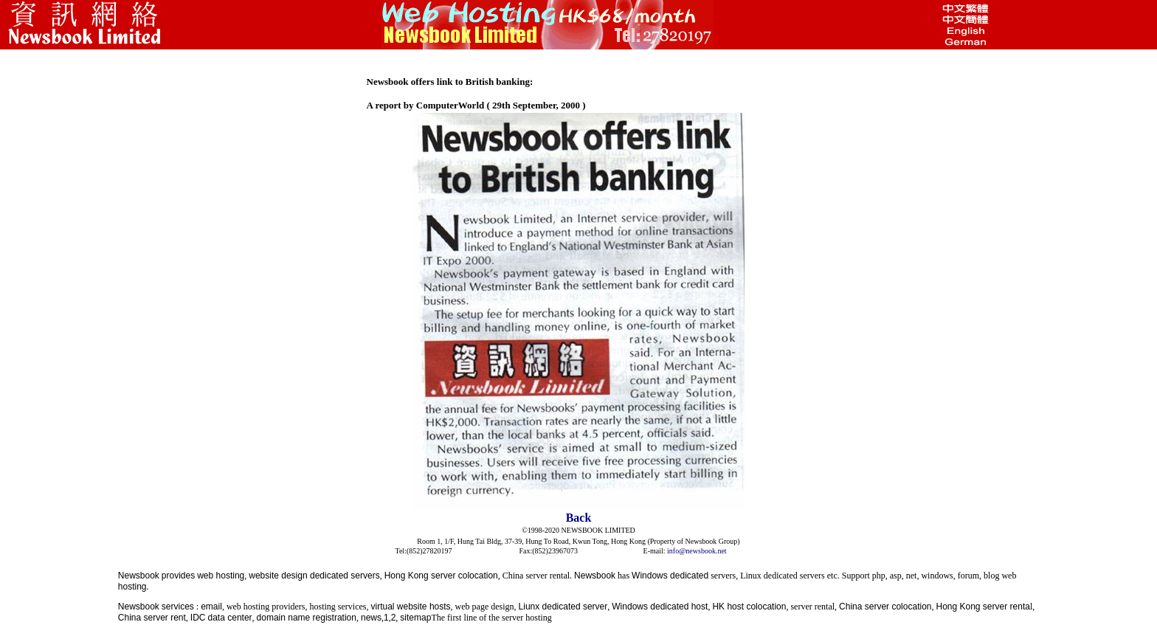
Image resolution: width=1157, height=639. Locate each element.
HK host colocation (749, 606)
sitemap (415, 617)
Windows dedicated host (660, 606)
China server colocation (885, 606)
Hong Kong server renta (982, 606)
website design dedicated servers (314, 575)
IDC (198, 617)
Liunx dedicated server (563, 606)
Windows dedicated (670, 575)
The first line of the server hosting (491, 617)
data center (230, 617)
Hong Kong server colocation (441, 575)
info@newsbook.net (697, 551)
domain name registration (306, 617)
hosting (132, 586)
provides (178, 575)
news (371, 617)
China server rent (152, 617)
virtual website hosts (411, 606)
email (211, 606)
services (178, 606)
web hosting (220, 575)
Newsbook (138, 575)
